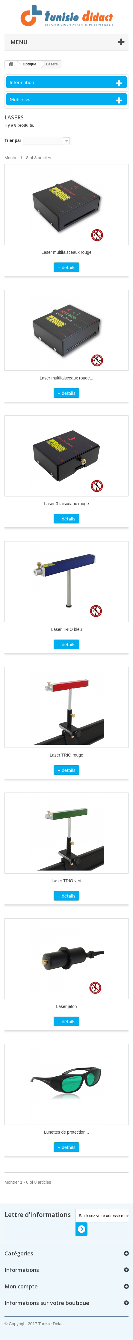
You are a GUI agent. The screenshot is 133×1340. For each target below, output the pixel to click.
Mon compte (21, 1286)
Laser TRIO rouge (66, 755)
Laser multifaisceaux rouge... (66, 378)
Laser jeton (66, 1006)
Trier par (12, 140)
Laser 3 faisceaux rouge (66, 503)
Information (22, 82)
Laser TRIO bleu (66, 629)
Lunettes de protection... (66, 1132)
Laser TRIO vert (66, 880)
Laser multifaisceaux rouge (66, 252)
